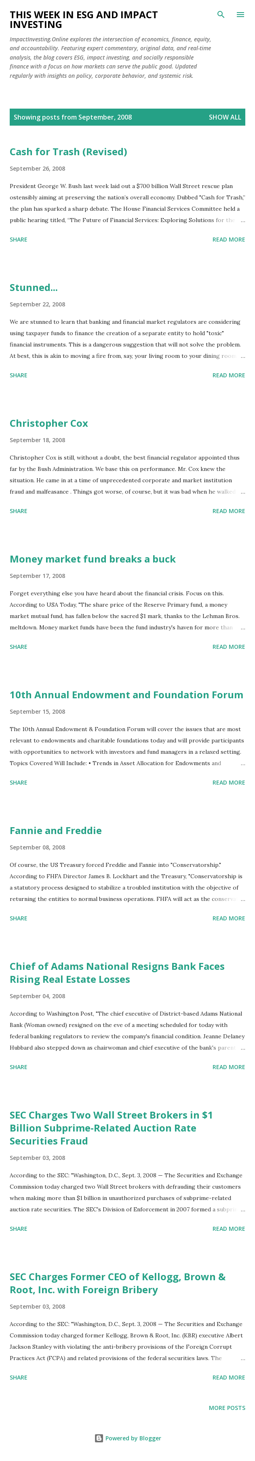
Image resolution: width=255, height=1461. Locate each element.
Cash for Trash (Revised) (68, 151)
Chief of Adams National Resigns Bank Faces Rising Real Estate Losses (117, 972)
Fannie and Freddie (56, 830)
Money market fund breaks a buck (93, 558)
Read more (229, 239)
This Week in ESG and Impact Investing (84, 19)
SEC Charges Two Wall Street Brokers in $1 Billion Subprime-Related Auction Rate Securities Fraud (111, 1127)
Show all (225, 117)
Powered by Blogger (127, 1438)
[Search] (221, 14)
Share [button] (18, 239)
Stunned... (34, 287)
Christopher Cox (49, 423)
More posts (227, 1408)
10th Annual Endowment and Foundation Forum (126, 694)
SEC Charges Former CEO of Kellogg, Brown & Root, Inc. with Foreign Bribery (117, 1283)
